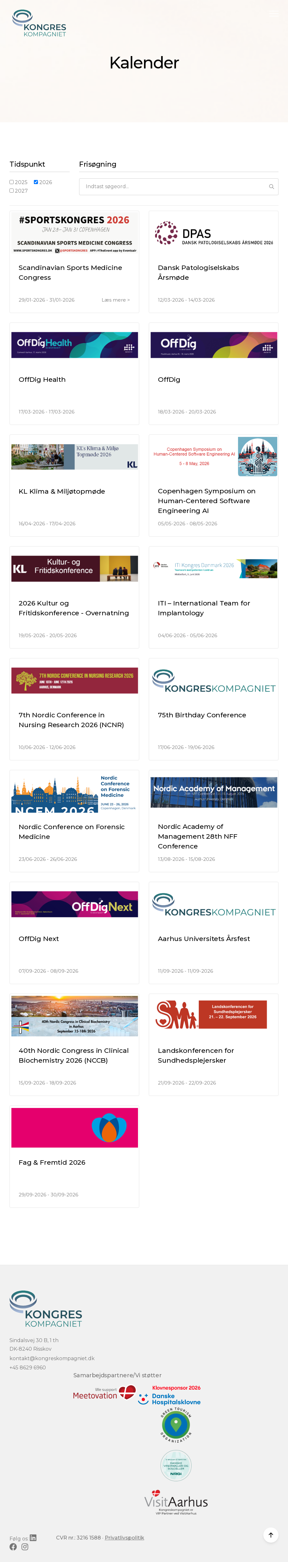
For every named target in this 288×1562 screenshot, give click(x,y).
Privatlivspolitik (124, 1538)
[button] (274, 13)
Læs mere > (116, 300)
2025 (18, 182)
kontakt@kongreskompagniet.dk (52, 1358)
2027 (18, 191)
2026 (43, 182)
